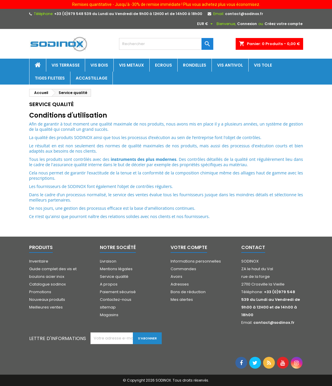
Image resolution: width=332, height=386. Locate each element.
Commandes (183, 269)
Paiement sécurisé (118, 292)
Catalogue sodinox (47, 284)
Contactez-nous (115, 299)
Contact (253, 247)
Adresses (180, 284)
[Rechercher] (166, 44)
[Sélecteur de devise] (205, 24)
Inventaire (38, 261)
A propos (109, 284)
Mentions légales (116, 269)
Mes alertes (182, 299)
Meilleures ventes (46, 307)
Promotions (40, 292)
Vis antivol (230, 65)
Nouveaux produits (47, 299)
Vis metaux (131, 65)
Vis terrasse (66, 65)
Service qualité (114, 276)
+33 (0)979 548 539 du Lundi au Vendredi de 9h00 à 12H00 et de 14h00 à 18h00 (128, 13)
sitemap (108, 307)
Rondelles (194, 65)
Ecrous (163, 65)
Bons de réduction (188, 292)
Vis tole (263, 65)
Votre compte (189, 247)
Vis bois (99, 65)
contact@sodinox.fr (244, 13)
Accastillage (91, 78)
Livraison (108, 261)
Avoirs (176, 276)
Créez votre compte (284, 23)
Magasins (109, 315)
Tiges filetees (50, 78)
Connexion (247, 23)
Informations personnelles (196, 261)
